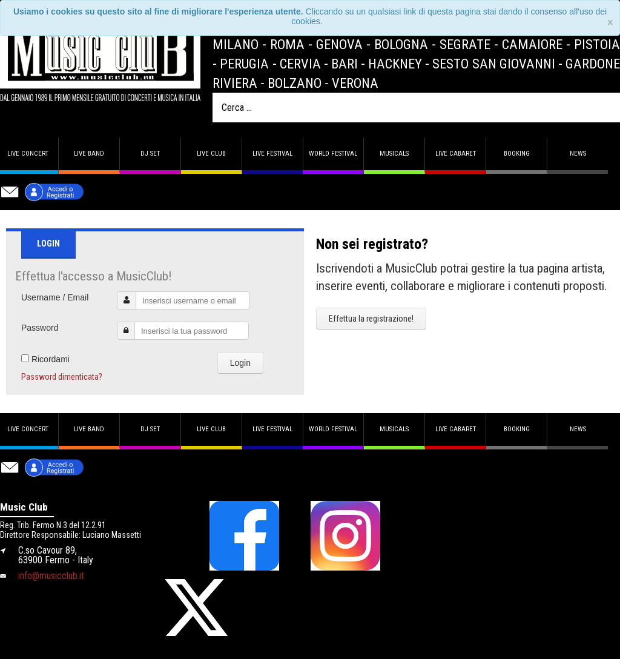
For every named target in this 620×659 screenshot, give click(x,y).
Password (39, 328)
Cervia (300, 63)
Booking (517, 153)
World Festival (333, 153)
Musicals (394, 153)
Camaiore (532, 44)
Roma (287, 44)
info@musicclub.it (51, 575)
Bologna (401, 44)
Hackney (395, 63)
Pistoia (597, 44)
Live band (89, 153)
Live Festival (272, 153)
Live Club (211, 153)
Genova (339, 44)
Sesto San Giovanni (493, 63)
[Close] (610, 22)
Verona (355, 83)
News (578, 153)
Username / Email (54, 297)
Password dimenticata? (61, 377)
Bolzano (295, 83)
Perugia (244, 63)
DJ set (150, 153)
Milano (236, 44)
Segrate (465, 44)
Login (240, 363)
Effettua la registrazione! (371, 318)
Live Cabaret (455, 153)
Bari (344, 63)
